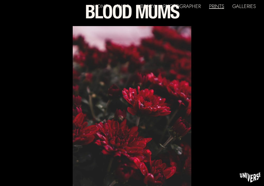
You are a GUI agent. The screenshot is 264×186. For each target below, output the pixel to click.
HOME (100, 6)
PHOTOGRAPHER (182, 6)
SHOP (122, 6)
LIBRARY (146, 6)
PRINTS (216, 6)
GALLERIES (244, 6)
